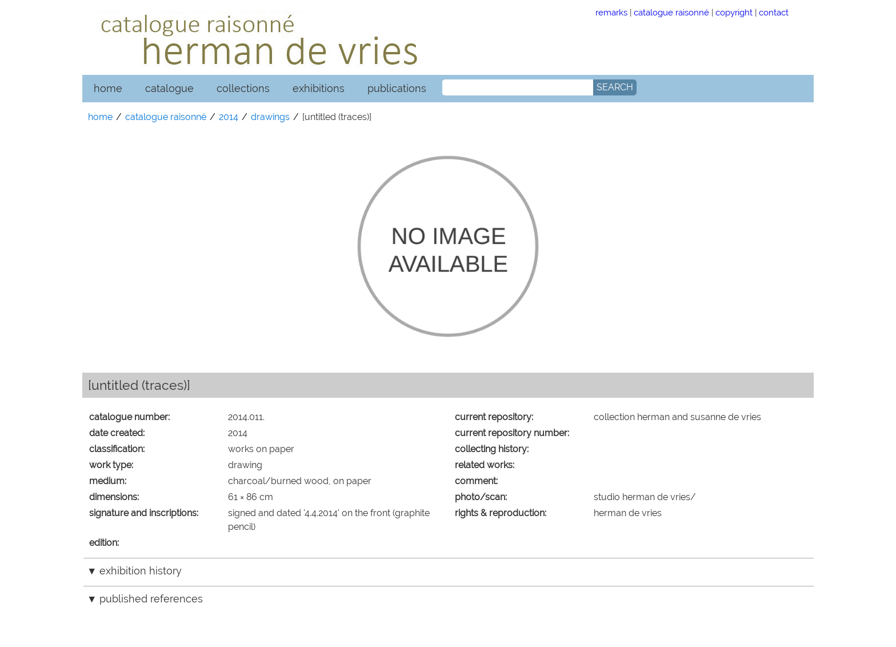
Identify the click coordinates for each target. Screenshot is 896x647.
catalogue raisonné (671, 12)
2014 (228, 116)
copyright (734, 12)
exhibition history (140, 571)
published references (151, 599)
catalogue (169, 88)
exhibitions (319, 88)
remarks (611, 12)
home (108, 88)
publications (396, 88)
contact (774, 12)
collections (243, 88)
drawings (270, 116)
